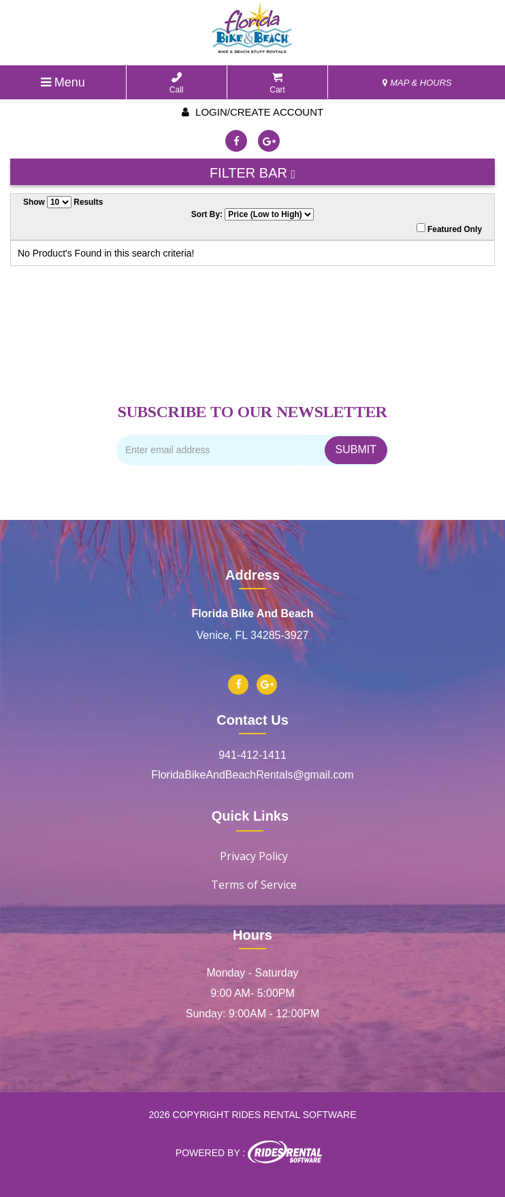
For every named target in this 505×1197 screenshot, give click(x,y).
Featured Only (449, 228)
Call (176, 83)
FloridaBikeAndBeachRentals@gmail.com (252, 775)
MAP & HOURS (417, 83)
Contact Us (252, 719)
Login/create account (252, 112)
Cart (277, 83)
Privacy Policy (254, 856)
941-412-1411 (252, 755)
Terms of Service (254, 884)
